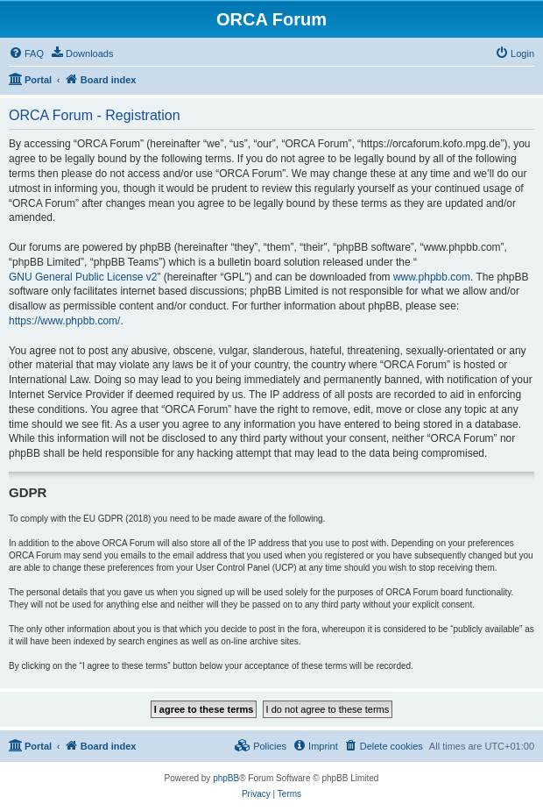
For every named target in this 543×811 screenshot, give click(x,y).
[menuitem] (26, 53)
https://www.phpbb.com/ (64, 321)
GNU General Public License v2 (83, 277)
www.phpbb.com (431, 277)
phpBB (226, 778)
